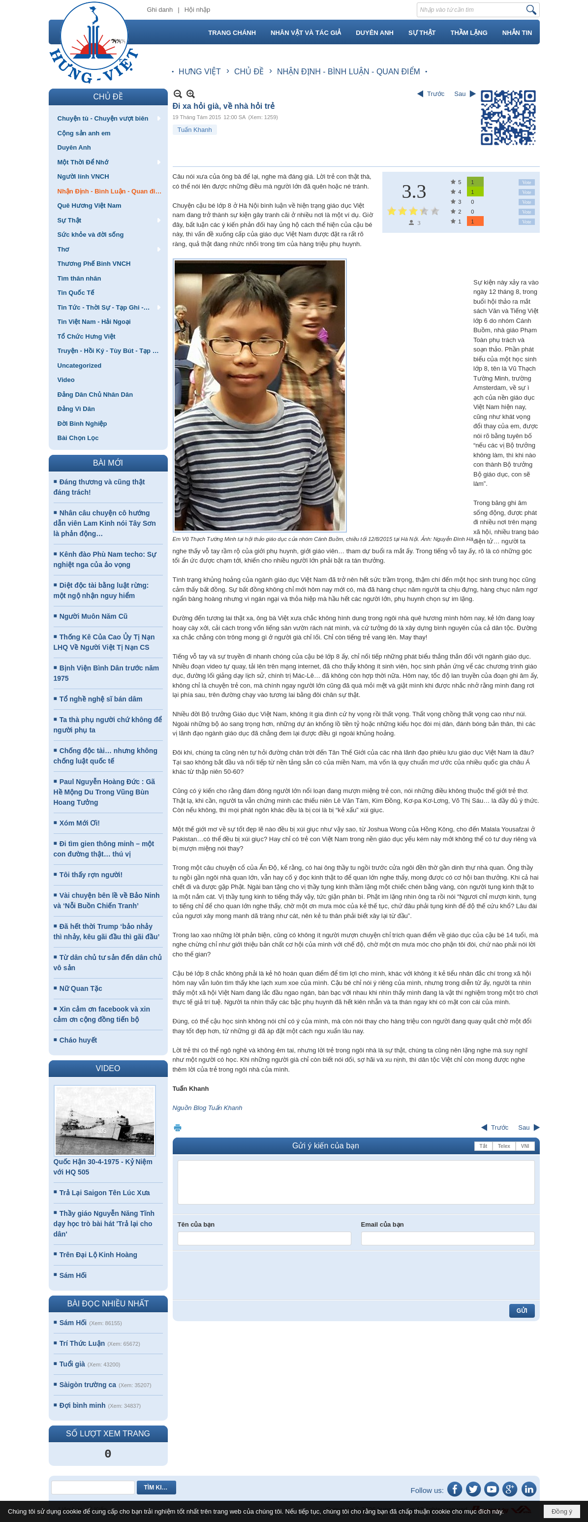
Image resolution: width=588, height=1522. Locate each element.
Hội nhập (198, 9)
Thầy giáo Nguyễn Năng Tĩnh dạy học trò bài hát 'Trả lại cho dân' (104, 1223)
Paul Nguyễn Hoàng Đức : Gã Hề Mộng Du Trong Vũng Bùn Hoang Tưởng (104, 792)
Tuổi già (72, 1364)
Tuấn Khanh (195, 129)
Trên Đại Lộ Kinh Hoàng (98, 1255)
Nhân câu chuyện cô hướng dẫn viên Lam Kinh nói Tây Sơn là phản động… (105, 523)
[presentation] (252, 1275)
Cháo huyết (78, 1040)
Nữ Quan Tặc (81, 988)
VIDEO (108, 1068)
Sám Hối (73, 1275)
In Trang (178, 1127)
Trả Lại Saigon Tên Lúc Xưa (105, 1193)
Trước (435, 93)
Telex (504, 1146)
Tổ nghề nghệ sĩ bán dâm (101, 699)
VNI (525, 1146)
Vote (526, 182)
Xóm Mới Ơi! (80, 823)
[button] (108, 118)
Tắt (483, 1146)
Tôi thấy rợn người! (91, 875)
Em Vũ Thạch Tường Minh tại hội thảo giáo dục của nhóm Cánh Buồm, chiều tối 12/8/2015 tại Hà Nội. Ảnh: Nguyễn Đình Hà (323, 539)
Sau (459, 93)
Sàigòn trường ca (88, 1385)
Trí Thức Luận (82, 1343)
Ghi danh (160, 9)
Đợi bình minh (83, 1405)
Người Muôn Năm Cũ (94, 616)
